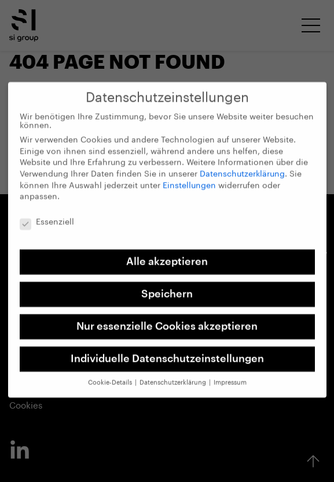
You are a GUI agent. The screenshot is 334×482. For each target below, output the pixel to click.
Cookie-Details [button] (111, 376)
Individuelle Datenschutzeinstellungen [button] (167, 352)
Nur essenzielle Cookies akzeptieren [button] (167, 320)
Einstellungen (189, 179)
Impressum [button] (230, 376)
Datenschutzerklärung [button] (174, 376)
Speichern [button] (167, 287)
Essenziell (47, 216)
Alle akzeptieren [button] (167, 255)
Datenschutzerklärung (242, 168)
